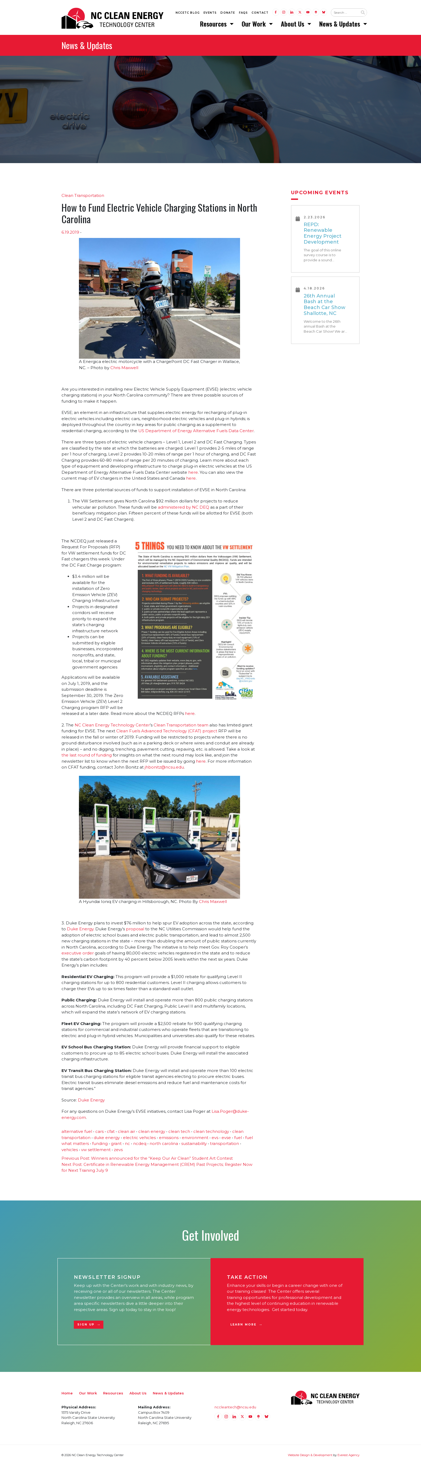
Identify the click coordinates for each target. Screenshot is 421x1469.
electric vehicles (139, 1141)
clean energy (151, 1135)
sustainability (194, 1147)
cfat (111, 1135)
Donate (227, 14)
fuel (238, 1141)
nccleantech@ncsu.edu (235, 1411)
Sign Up (86, 1328)
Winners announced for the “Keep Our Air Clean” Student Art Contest (147, 1162)
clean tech (179, 1135)
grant (116, 1147)
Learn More (243, 1328)
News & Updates (340, 25)
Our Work (254, 25)
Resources (214, 25)
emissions (169, 1141)
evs (215, 1141)
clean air (126, 1135)
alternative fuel (76, 1135)
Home (67, 1397)
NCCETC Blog (188, 14)
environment (195, 1141)
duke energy (107, 1141)
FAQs (243, 14)
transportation (224, 1147)
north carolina (164, 1147)
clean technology (211, 1135)
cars (99, 1135)
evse (226, 1141)
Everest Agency (348, 1458)
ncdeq (139, 1147)
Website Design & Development (310, 1458)
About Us (293, 25)
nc (127, 1147)
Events (210, 14)
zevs (118, 1153)
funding (100, 1147)
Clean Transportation (82, 199)
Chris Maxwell (124, 371)
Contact (260, 14)
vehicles (69, 1153)
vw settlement (96, 1153)
